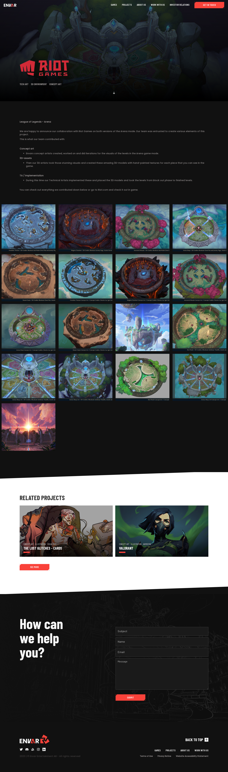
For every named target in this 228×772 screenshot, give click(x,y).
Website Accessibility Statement (192, 756)
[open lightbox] (28, 228)
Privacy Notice (164, 756)
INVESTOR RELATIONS (179, 4)
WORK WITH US (158, 4)
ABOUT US (141, 4)
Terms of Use (146, 756)
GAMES (114, 4)
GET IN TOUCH (209, 4)
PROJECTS (127, 4)
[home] (10, 5)
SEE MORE (34, 566)
